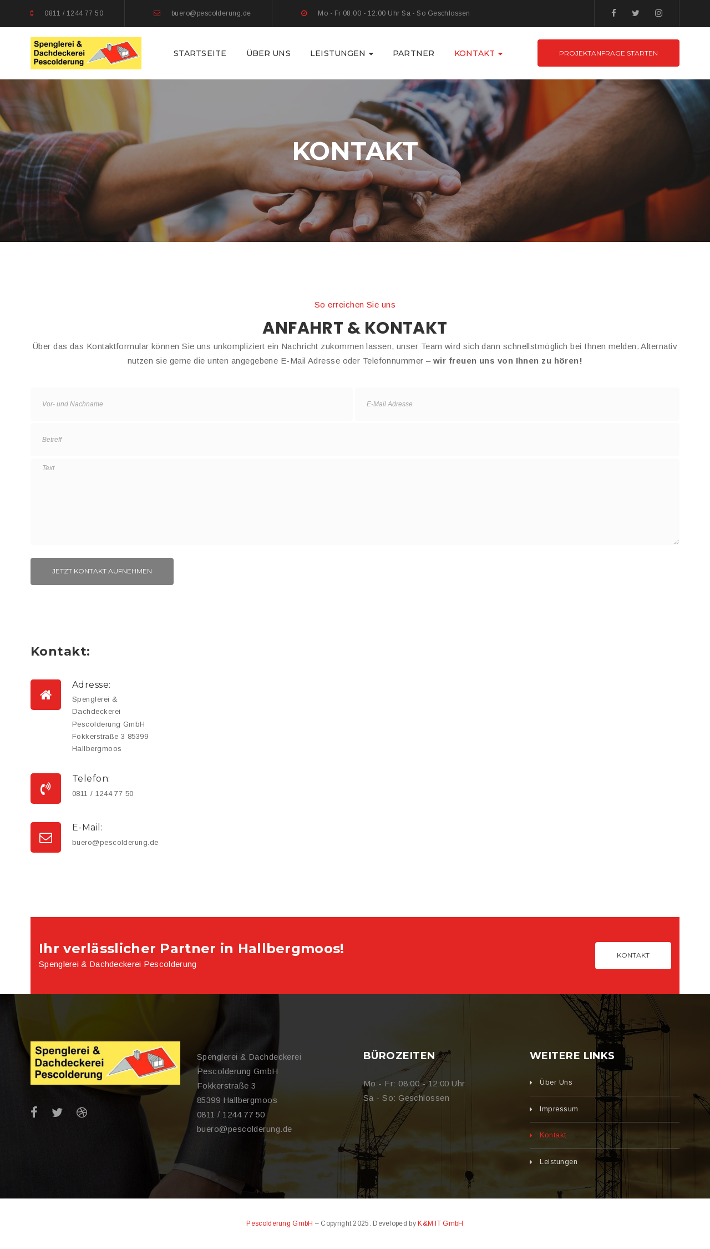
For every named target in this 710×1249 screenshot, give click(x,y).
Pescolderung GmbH (279, 1223)
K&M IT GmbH (440, 1223)
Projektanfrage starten (608, 53)
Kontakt (633, 955)
